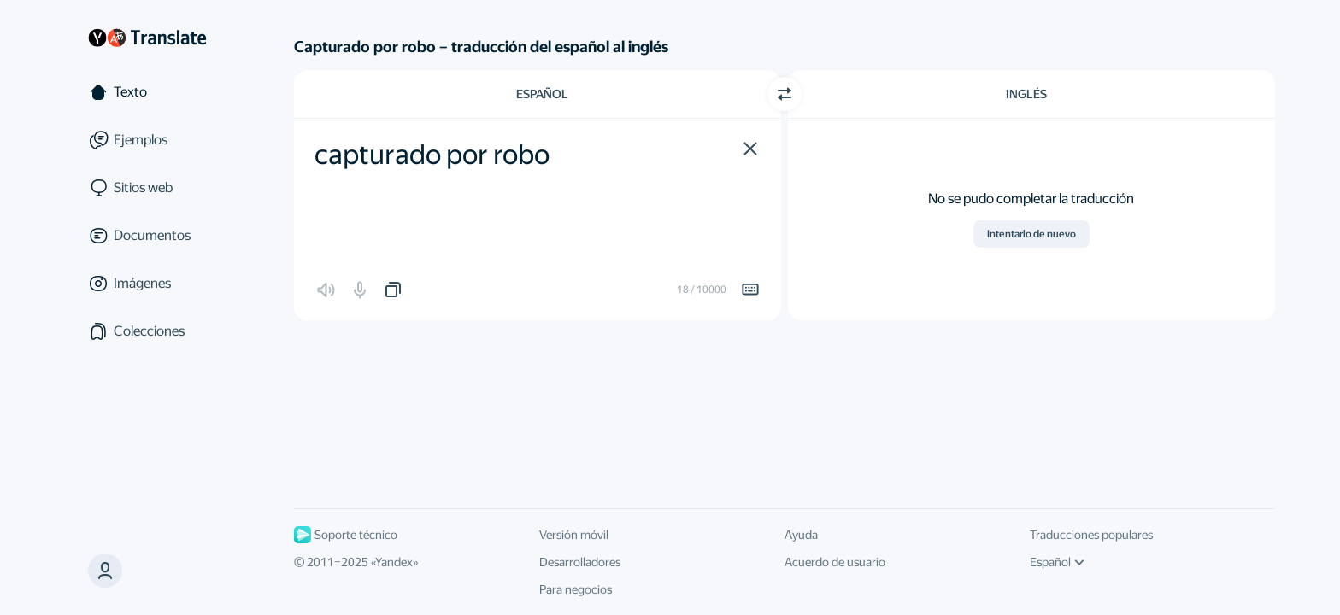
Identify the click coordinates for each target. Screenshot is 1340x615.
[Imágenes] (147, 283)
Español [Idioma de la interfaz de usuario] (1057, 562)
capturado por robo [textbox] (432, 154)
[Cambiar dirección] (784, 94)
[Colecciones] (147, 331)
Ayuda (801, 535)
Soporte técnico (345, 534)
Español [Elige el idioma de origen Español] (542, 94)
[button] (750, 149)
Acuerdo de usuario (835, 562)
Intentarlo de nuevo (1031, 234)
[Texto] (147, 92)
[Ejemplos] (147, 140)
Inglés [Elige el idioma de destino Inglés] (1026, 94)
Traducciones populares (1091, 535)
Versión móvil (573, 535)
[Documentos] (147, 236)
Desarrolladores (579, 562)
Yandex (394, 562)
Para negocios (575, 589)
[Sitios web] (147, 188)
